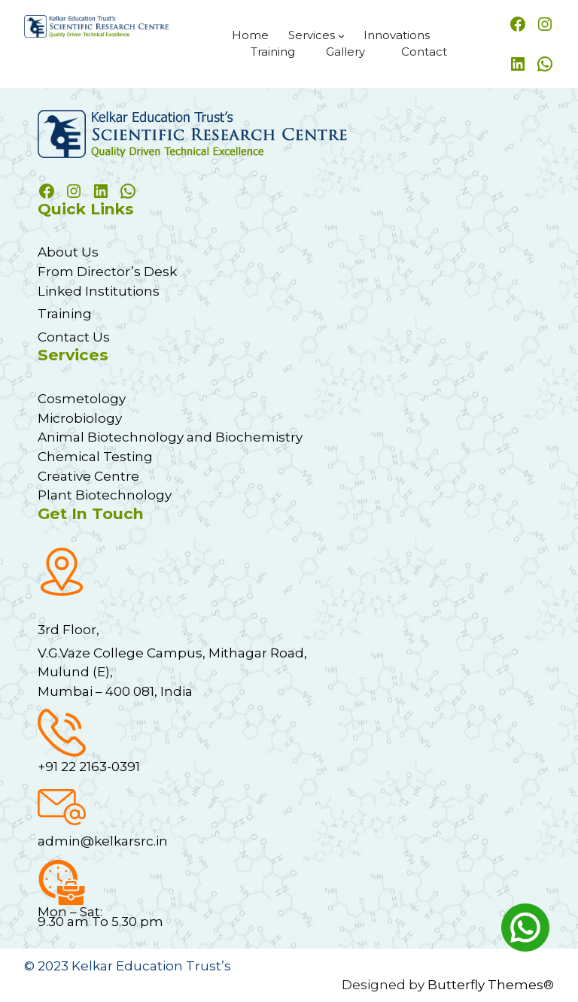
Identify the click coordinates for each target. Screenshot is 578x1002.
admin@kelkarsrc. (97, 841)
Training (65, 313)
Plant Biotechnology (105, 495)
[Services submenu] (341, 35)
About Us (68, 252)
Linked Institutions (99, 291)
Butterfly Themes (485, 984)
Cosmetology (82, 398)
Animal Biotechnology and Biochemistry (170, 437)
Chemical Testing (95, 456)
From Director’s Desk (107, 271)
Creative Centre (88, 476)
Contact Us (74, 337)
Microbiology (80, 418)
